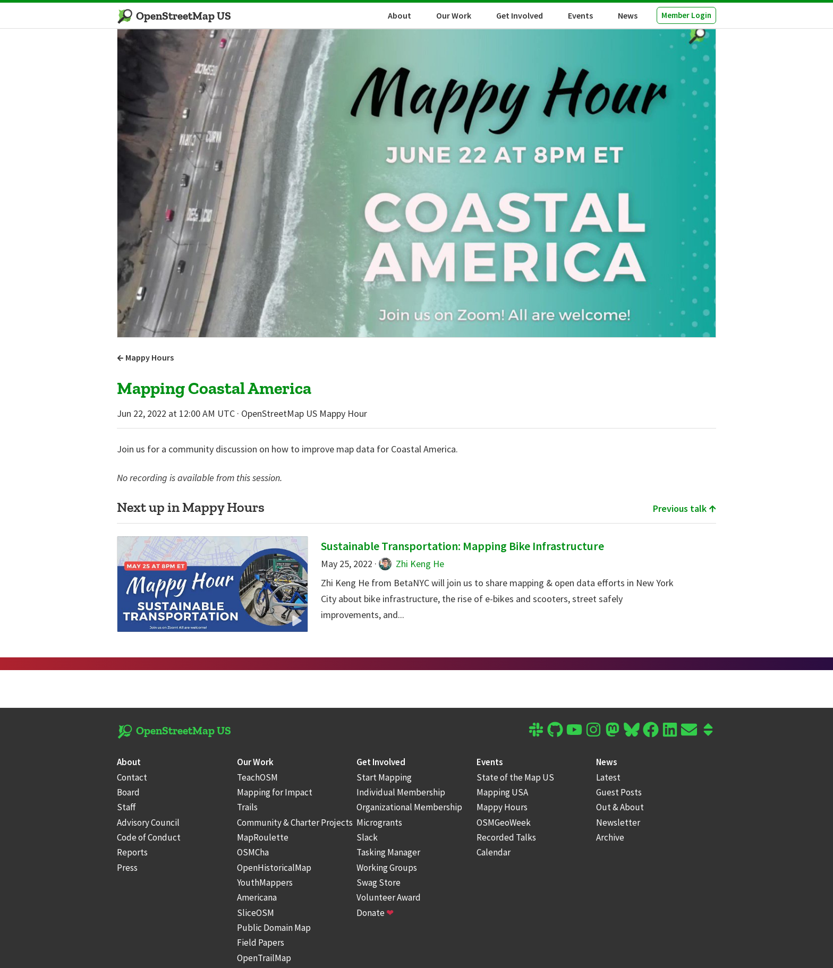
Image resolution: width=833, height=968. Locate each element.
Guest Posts (619, 792)
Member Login (686, 15)
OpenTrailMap (264, 958)
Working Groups (386, 867)
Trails (247, 807)
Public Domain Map (274, 927)
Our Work (453, 15)
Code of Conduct (149, 837)
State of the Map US (515, 777)
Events (580, 15)
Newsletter (618, 822)
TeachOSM (257, 777)
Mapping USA (502, 792)
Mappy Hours (145, 357)
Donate (375, 913)
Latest (608, 777)
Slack (367, 837)
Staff (126, 807)
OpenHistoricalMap (274, 867)
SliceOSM (255, 913)
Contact (132, 777)
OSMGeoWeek (504, 822)
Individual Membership (400, 792)
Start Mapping (384, 777)
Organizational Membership (409, 807)
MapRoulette (262, 837)
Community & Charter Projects (295, 822)
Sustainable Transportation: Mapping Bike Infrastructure (462, 545)
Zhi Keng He (411, 564)
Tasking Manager (388, 852)
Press (127, 867)
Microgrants (379, 822)
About (399, 15)
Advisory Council (148, 822)
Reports (132, 852)
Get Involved (519, 15)
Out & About (620, 807)
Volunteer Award (388, 897)
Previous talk (684, 508)
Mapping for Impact (274, 792)
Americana (257, 897)
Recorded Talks (506, 837)
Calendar (494, 852)
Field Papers (260, 942)
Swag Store (378, 882)
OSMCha (253, 852)
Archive (610, 837)
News (628, 15)
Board (128, 792)
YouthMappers (265, 882)
